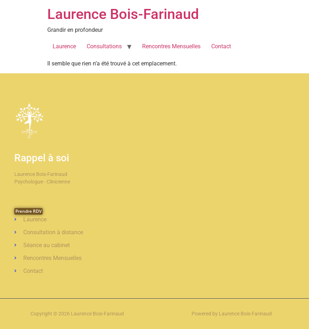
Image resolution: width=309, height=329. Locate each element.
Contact (221, 46)
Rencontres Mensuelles (171, 46)
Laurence (64, 46)
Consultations (104, 46)
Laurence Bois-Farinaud (123, 14)
